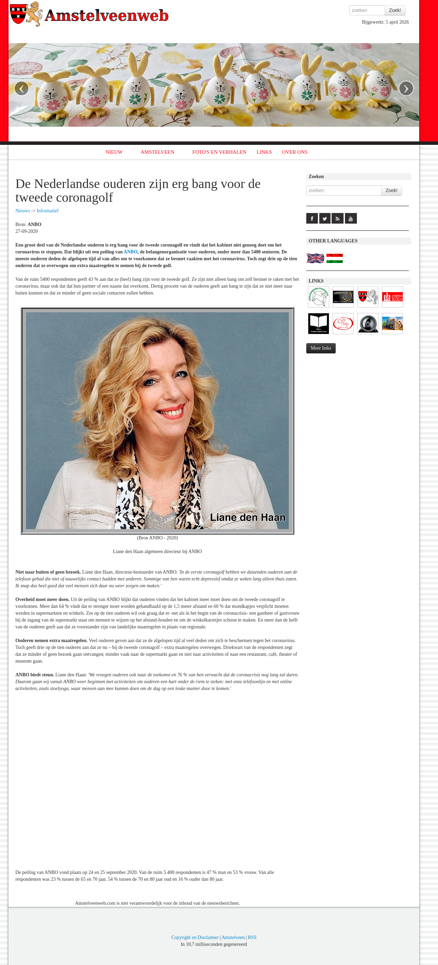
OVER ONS (295, 152)
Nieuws (22, 210)
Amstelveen (233, 937)
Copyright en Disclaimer (194, 937)
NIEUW (114, 152)
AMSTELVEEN (158, 152)
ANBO (130, 251)
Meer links (321, 348)
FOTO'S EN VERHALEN (219, 152)
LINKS (264, 152)
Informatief (48, 210)
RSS (252, 937)
